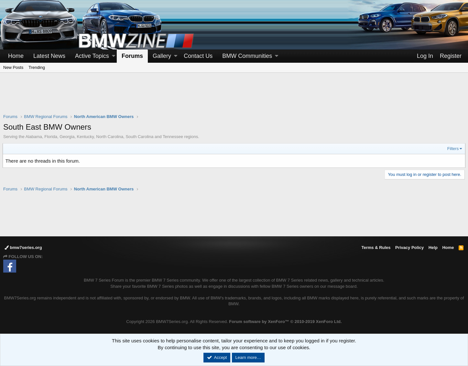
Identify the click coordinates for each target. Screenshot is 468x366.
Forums (132, 56)
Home (16, 56)
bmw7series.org (23, 247)
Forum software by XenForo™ (285, 321)
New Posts (13, 67)
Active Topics (92, 56)
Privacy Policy (409, 247)
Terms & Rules (375, 247)
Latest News (49, 56)
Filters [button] (452, 148)
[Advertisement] (234, 97)
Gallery (162, 56)
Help (433, 247)
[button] (113, 56)
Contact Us (198, 56)
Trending (36, 67)
